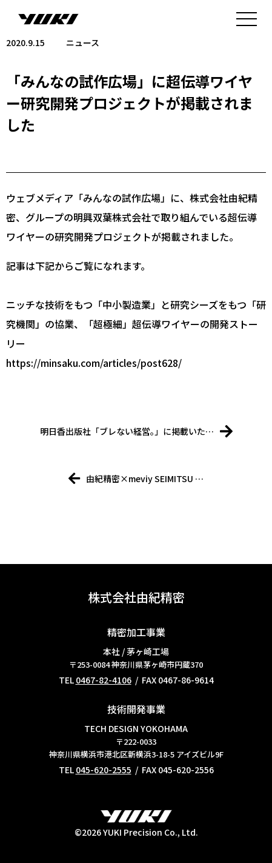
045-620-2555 (103, 770)
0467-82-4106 (103, 680)
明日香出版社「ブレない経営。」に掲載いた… (136, 431)
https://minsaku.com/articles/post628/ (94, 362)
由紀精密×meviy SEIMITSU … (136, 478)
